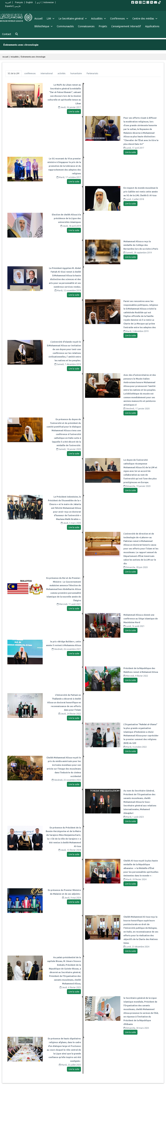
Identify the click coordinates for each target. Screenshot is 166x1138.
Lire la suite (74, 111)
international (47, 73)
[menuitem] (16, 34)
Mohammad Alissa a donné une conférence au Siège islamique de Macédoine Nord (140, 619)
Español (9, 6)
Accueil (5, 57)
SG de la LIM (13, 73)
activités (61, 73)
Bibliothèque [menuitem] (41, 26)
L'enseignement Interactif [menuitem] (126, 26)
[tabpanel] (83, 578)
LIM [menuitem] (49, 18)
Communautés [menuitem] (65, 26)
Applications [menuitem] (152, 26)
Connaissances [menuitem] (86, 26)
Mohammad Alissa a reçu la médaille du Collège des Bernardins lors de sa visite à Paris (140, 245)
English (30, 2)
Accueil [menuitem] (38, 18)
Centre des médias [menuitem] (143, 18)
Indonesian (48, 2)
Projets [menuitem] (103, 26)
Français (18, 2)
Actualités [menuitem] (97, 18)
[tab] (13, 73)
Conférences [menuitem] (117, 18)
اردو (38, 2)
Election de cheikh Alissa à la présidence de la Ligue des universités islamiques (66, 218)
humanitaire (76, 73)
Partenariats (92, 73)
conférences (30, 73)
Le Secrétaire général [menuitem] (74, 18)
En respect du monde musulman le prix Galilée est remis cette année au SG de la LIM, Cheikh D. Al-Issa (140, 192)
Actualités (15, 57)
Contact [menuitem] (6, 34)
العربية (8, 2)
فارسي (17, 6)
